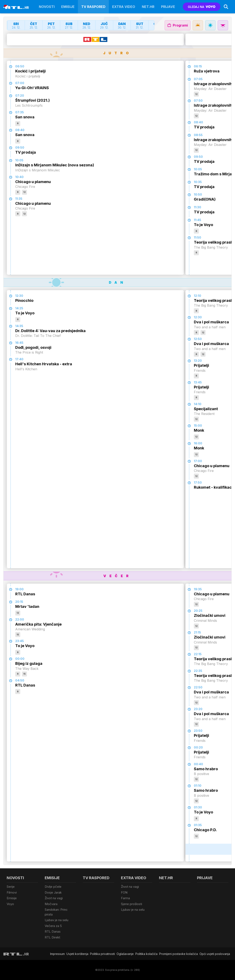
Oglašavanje (125, 954)
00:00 (19, 658)
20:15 (19, 601)
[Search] (226, 6)
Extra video (123, 7)
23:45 (19, 641)
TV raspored (93, 7)
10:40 (19, 177)
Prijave (168, 7)
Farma (125, 898)
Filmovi (12, 892)
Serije (11, 887)
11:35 (18, 198)
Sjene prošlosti (131, 904)
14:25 (19, 308)
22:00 (19, 619)
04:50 (19, 680)
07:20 (19, 95)
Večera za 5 (53, 926)
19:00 (19, 589)
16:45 (19, 342)
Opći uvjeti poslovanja (214, 954)
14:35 (19, 326)
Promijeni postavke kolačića (178, 954)
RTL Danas (53, 931)
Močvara (51, 904)
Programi (177, 25)
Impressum (57, 954)
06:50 (19, 66)
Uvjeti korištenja (77, 954)
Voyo (10, 904)
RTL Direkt (52, 937)
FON (124, 892)
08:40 (19, 130)
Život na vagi (54, 898)
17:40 (19, 359)
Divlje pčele (53, 887)
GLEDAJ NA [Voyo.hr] (202, 7)
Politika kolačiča (146, 954)
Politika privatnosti (102, 954)
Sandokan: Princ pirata (56, 912)
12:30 (19, 295)
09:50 (19, 147)
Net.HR (148, 7)
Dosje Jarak (53, 892)
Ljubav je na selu (56, 920)
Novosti (47, 7)
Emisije (68, 7)
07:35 (19, 112)
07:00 (19, 83)
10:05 (19, 160)
